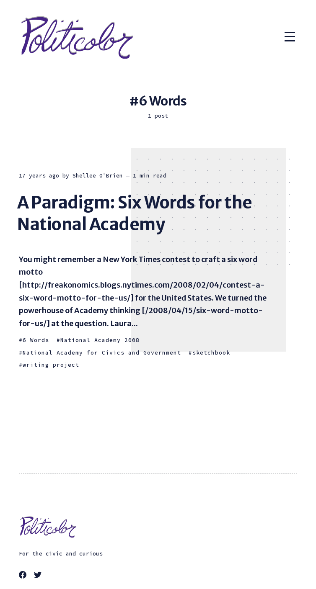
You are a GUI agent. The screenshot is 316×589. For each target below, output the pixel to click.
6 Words (36, 340)
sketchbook (211, 352)
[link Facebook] (24, 576)
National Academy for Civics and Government (102, 352)
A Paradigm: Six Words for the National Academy (134, 213)
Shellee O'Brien (98, 175)
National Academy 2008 (100, 340)
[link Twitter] (39, 576)
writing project (51, 364)
